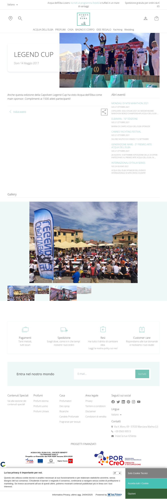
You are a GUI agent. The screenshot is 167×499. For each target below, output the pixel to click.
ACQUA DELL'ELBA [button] (43, 29)
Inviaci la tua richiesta (125, 435)
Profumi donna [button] (40, 400)
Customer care (141, 338)
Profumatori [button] (65, 400)
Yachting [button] (117, 29)
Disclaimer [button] (90, 411)
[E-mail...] (104, 374)
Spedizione (64, 338)
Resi (103, 338)
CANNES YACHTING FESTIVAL (126, 131)
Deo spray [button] (64, 406)
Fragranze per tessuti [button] (70, 421)
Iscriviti (142, 374)
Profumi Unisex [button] (41, 411)
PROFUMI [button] (60, 29)
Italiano (11, 4)
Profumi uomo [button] (40, 406)
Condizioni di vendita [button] (95, 416)
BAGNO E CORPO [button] (85, 29)
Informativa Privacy (61, 494)
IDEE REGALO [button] (103, 29)
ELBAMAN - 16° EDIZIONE (124, 118)
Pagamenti (25, 338)
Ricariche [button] (64, 411)
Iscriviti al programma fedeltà (85, 2)
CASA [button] (70, 29)
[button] (104, 112)
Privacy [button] (88, 400)
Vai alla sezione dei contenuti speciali (16, 402)
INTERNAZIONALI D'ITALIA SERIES (128, 162)
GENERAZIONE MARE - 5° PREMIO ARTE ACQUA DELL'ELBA (131, 146)
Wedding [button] (129, 29)
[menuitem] (118, 29)
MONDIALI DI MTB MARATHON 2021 (130, 103)
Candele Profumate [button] (69, 416)
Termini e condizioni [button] (95, 406)
